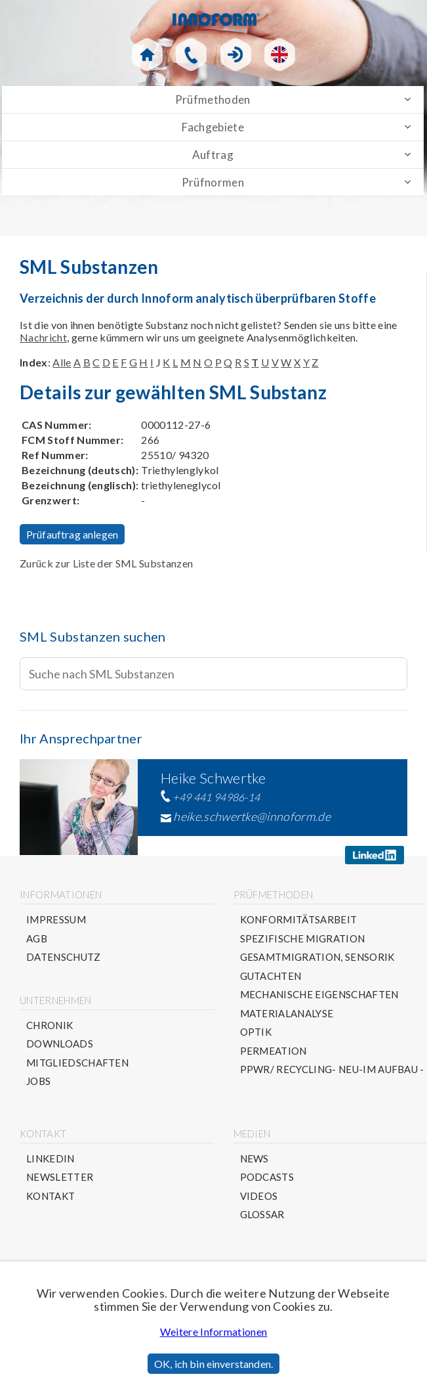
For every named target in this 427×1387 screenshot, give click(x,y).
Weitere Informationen (214, 1331)
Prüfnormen (213, 182)
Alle (61, 362)
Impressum (56, 919)
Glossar (262, 1214)
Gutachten (271, 976)
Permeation (273, 1051)
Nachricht (43, 337)
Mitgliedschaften (77, 1062)
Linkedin (50, 1158)
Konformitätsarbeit (298, 919)
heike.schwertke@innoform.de (252, 816)
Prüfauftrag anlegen (72, 534)
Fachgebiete (213, 127)
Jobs (38, 1081)
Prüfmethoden (213, 99)
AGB (36, 938)
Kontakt (50, 1196)
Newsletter (59, 1177)
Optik (256, 1032)
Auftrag (213, 155)
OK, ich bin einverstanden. (213, 1363)
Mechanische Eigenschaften (319, 994)
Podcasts (267, 1177)
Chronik (49, 1025)
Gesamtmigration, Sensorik (317, 957)
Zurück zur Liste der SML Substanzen (106, 563)
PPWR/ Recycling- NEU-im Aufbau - (332, 1069)
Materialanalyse (287, 1013)
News (254, 1158)
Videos (259, 1196)
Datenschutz (63, 957)
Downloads (59, 1043)
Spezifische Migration (302, 938)
